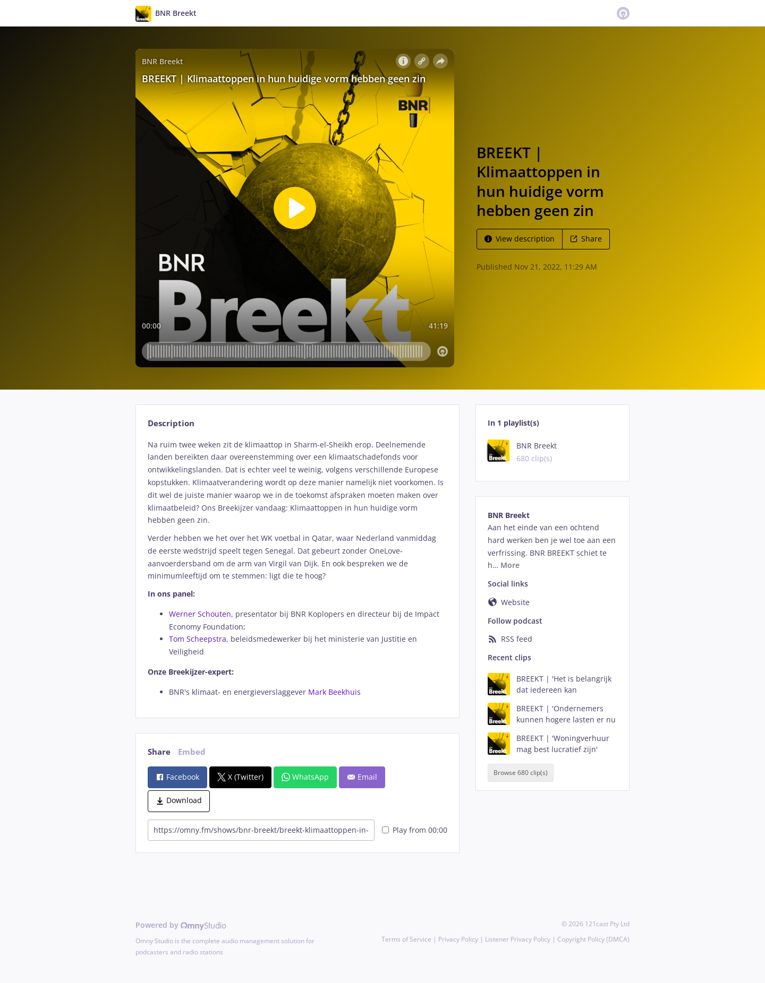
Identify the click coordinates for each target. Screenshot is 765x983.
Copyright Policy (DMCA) (593, 939)
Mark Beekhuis (334, 692)
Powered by (180, 925)
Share (586, 239)
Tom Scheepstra (197, 639)
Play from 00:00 (414, 830)
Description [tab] (171, 423)
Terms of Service (406, 939)
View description (519, 239)
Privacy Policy (458, 939)
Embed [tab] (192, 751)
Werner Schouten (200, 614)
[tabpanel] (297, 568)
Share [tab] (159, 751)
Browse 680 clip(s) (521, 772)
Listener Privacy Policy (517, 939)
